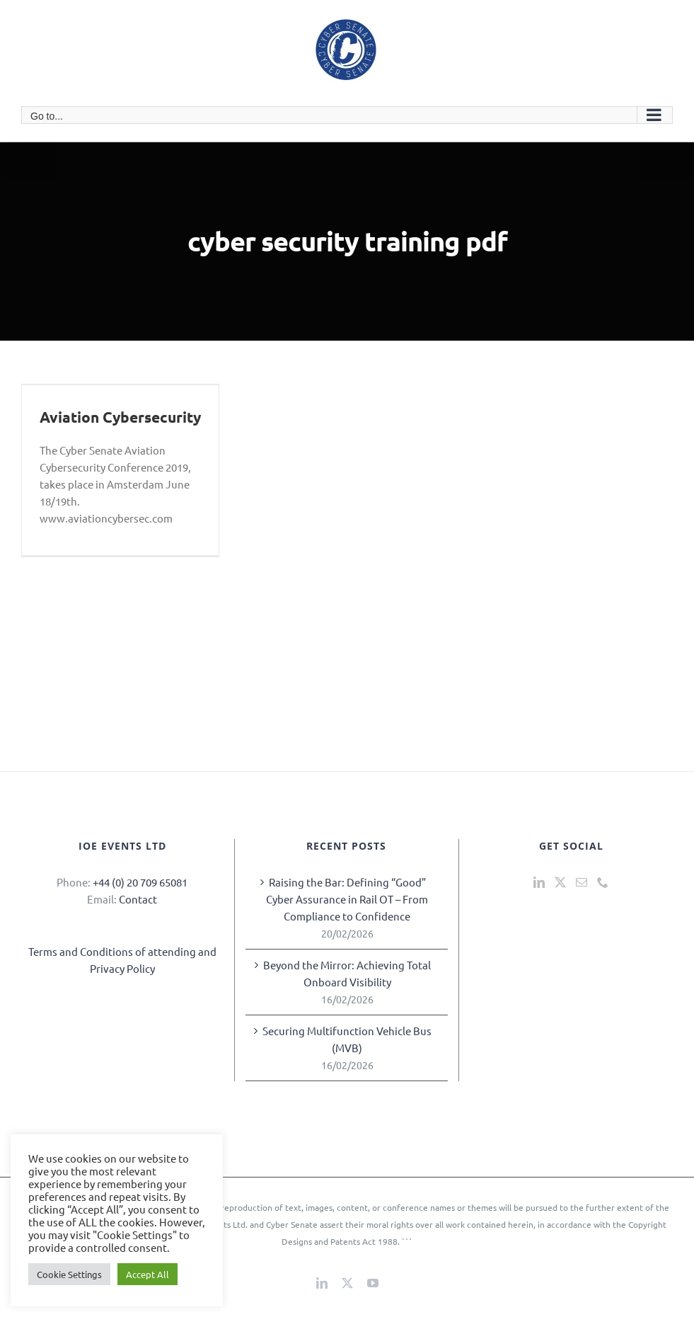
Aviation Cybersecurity (120, 416)
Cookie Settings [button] (69, 1274)
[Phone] (602, 882)
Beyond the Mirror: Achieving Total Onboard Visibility (347, 973)
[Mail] (581, 882)
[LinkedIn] (539, 882)
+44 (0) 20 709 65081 (140, 882)
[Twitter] (560, 882)
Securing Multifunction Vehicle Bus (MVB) (347, 1039)
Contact (138, 899)
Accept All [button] (147, 1274)
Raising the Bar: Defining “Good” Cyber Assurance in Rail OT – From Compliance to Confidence (347, 899)
